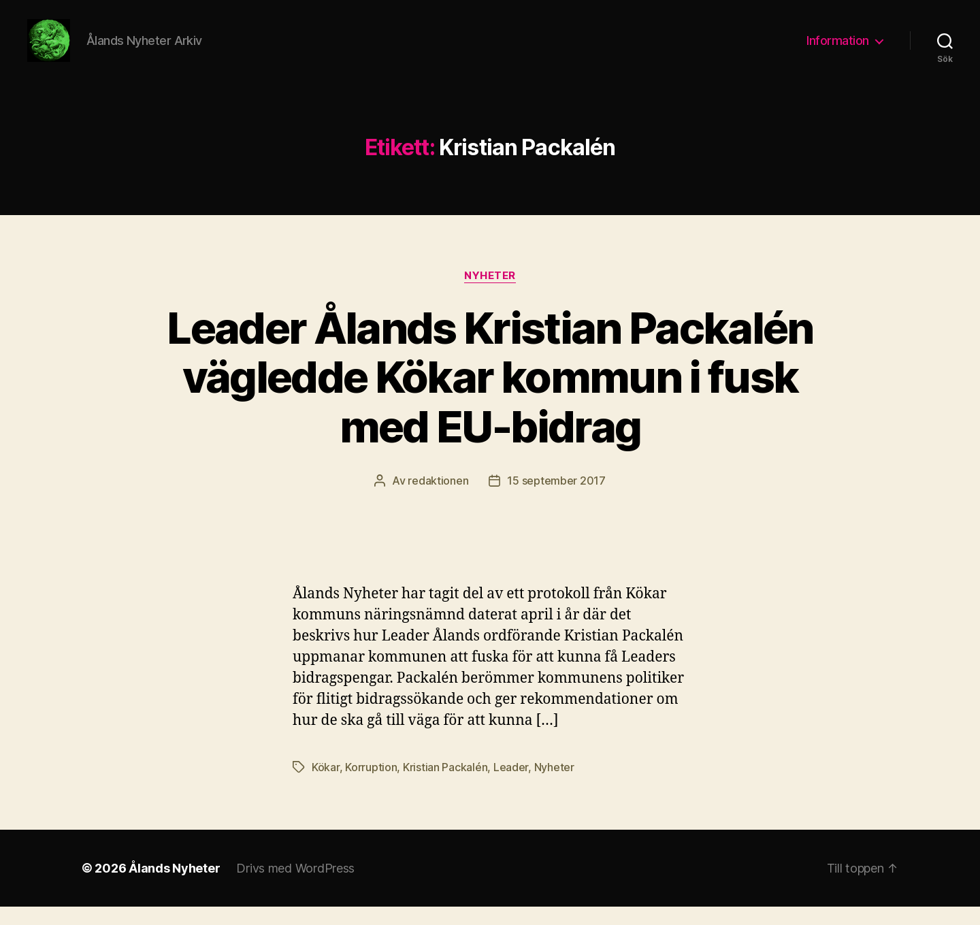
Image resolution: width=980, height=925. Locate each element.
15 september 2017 (556, 499)
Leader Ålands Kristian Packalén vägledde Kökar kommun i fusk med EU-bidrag (490, 395)
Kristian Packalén (445, 785)
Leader (510, 785)
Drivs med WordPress (295, 886)
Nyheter (490, 293)
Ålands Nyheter (174, 886)
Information (837, 49)
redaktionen (438, 499)
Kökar (326, 785)
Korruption (371, 785)
